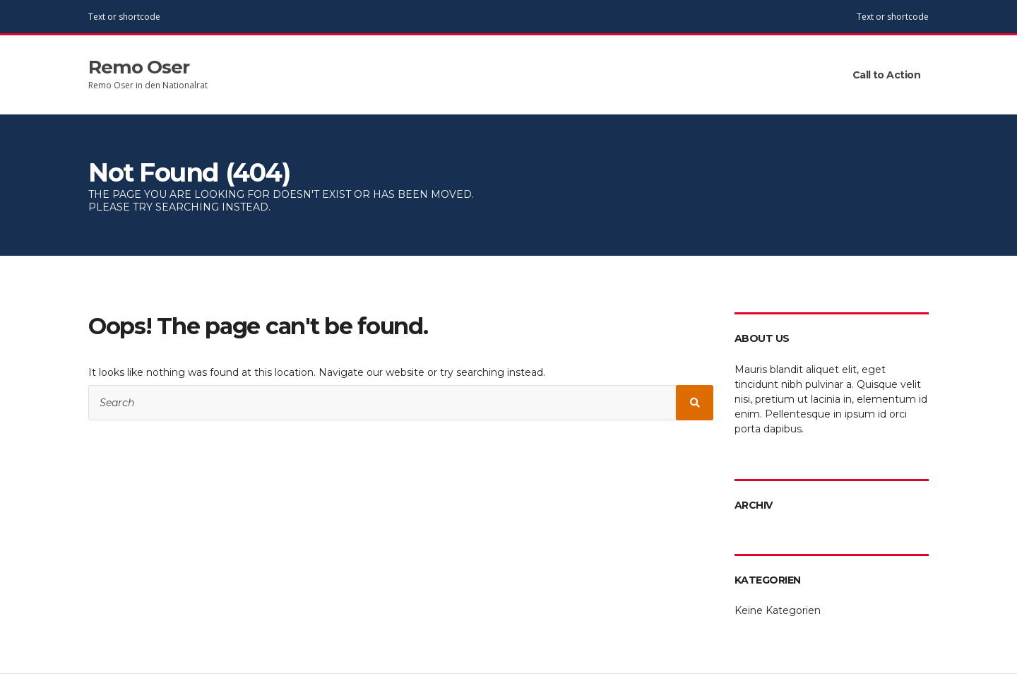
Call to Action (886, 75)
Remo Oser (138, 67)
